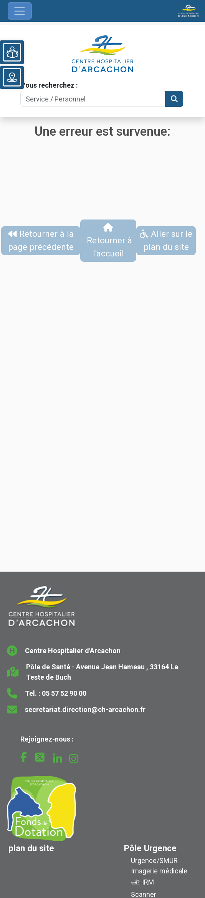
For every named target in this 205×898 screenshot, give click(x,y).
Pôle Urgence (150, 848)
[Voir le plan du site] (12, 77)
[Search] (93, 99)
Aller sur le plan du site (166, 240)
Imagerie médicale (159, 871)
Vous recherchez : (49, 85)
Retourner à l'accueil (108, 240)
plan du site (31, 848)
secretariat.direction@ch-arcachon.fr (85, 709)
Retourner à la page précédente (41, 240)
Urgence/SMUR (154, 860)
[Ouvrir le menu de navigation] (20, 11)
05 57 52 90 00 (64, 693)
